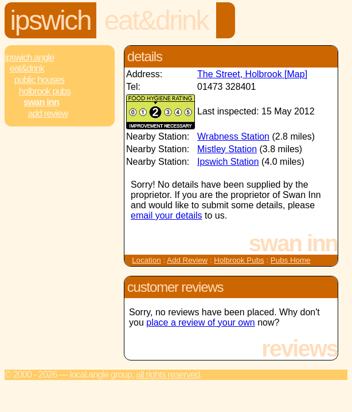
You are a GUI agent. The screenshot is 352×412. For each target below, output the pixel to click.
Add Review (187, 260)
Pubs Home (291, 260)
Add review (48, 113)
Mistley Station (227, 149)
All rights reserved (168, 374)
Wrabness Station (233, 136)
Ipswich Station (228, 162)
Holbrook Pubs (45, 91)
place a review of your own (200, 322)
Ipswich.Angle (29, 57)
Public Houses (39, 80)
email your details (166, 215)
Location (146, 260)
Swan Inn (41, 102)
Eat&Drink (156, 20)
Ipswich (50, 20)
